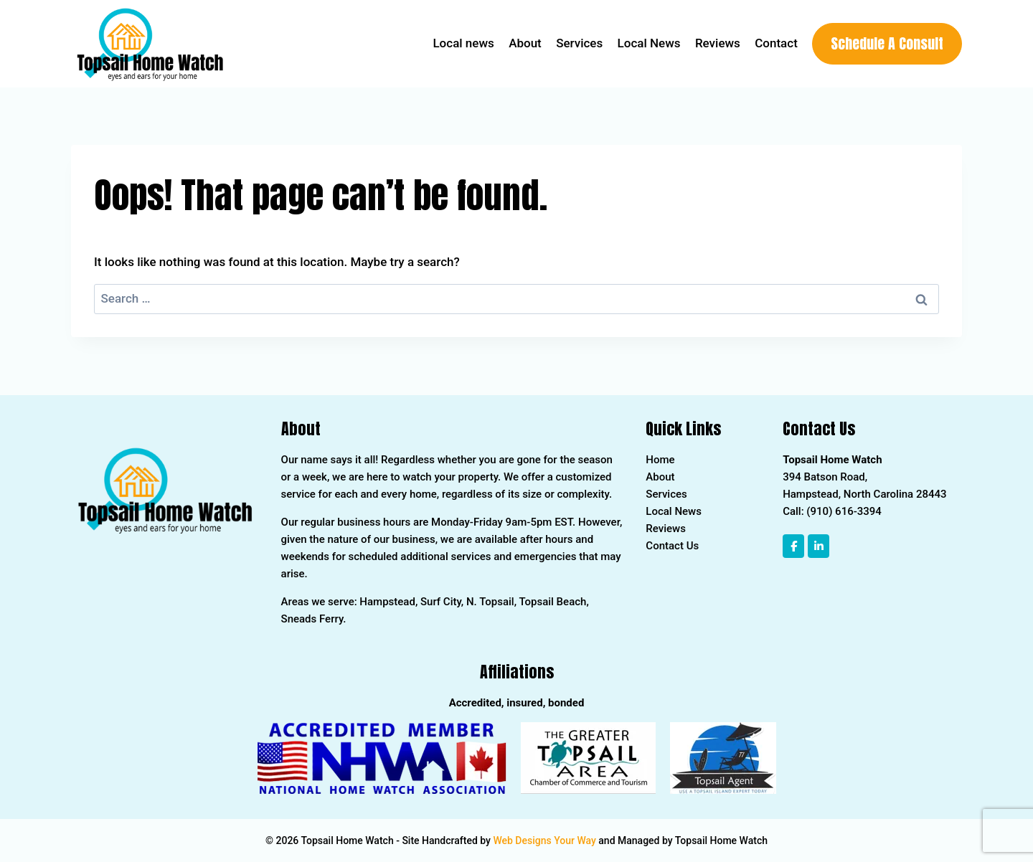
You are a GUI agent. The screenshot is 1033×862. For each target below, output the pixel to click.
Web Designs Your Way (544, 840)
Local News (649, 43)
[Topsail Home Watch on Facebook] (793, 546)
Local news (463, 43)
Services (579, 43)
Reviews (717, 43)
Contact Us (672, 545)
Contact (776, 43)
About (525, 43)
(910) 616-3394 (844, 511)
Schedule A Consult (887, 43)
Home (660, 459)
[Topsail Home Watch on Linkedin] (818, 546)
